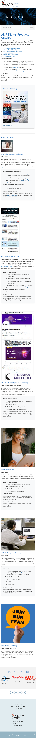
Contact (26, 735)
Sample (27, 174)
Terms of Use (29, 734)
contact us (15, 67)
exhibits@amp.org (29, 63)
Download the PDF (7, 125)
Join (9, 735)
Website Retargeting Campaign (10, 54)
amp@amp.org (19, 723)
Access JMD (17, 735)
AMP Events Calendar (26, 180)
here (2, 167)
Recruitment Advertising (9, 56)
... (18, 696)
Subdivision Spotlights (6, 266)
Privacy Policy (6, 734)
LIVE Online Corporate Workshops (11, 48)
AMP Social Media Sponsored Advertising (13, 51)
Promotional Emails (8, 53)
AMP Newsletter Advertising (10, 50)
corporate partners (12, 195)
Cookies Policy (18, 734)
